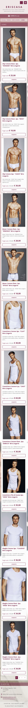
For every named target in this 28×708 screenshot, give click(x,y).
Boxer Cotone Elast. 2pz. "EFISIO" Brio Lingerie (11, 284)
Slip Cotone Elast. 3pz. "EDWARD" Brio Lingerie (11, 65)
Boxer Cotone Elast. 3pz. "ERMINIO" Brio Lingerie (11, 230)
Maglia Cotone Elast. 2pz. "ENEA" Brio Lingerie (11, 604)
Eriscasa (3, 20)
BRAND (9, 20)
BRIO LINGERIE (16, 20)
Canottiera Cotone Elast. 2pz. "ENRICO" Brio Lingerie (13, 442)
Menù (25, 2)
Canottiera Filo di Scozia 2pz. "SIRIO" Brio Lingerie (13, 496)
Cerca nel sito (21, 2)
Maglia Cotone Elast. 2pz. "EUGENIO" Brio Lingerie (11, 658)
